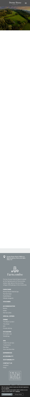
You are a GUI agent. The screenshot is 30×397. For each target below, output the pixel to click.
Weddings (6, 336)
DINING (5, 319)
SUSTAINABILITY (8, 359)
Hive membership (8, 349)
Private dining (7, 328)
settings (18, 391)
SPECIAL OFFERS (8, 316)
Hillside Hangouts (8, 298)
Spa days (6, 347)
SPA (4, 340)
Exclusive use (7, 334)
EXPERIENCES (7, 353)
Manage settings (18, 394)
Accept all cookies (7, 394)
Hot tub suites (7, 313)
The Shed (6, 324)
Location (5, 365)
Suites (5, 310)
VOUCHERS (7, 301)
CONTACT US (7, 363)
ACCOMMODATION (9, 306)
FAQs (4, 367)
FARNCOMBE (7, 289)
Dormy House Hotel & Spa (11, 291)
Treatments (7, 345)
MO (4, 326)
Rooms (5, 308)
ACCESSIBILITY (8, 356)
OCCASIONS (7, 332)
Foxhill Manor (7, 296)
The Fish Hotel (7, 294)
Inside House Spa (8, 343)
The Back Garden (8, 322)
